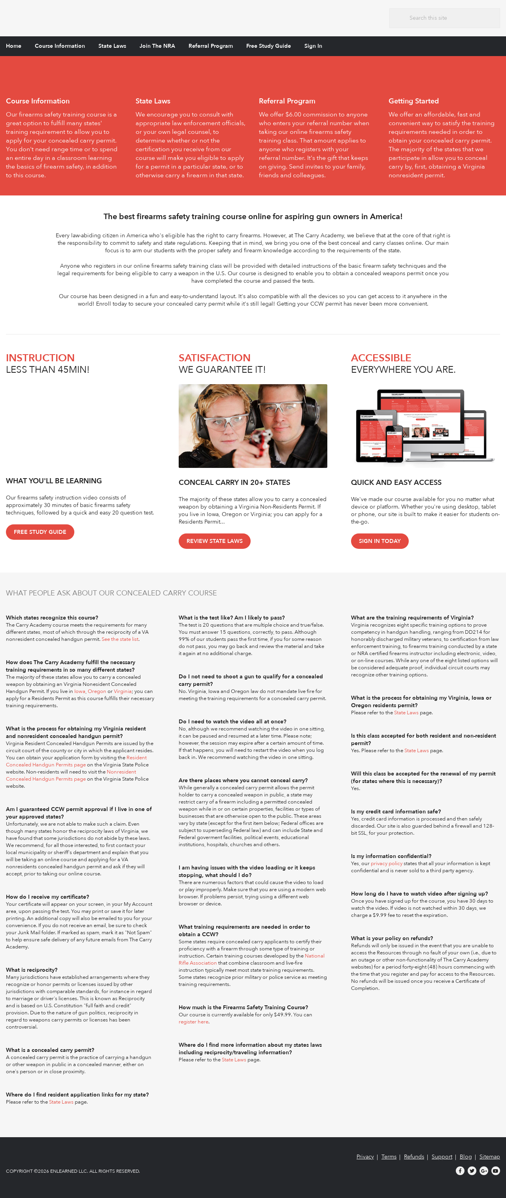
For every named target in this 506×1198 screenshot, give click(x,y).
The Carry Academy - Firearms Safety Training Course (65, 17)
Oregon (97, 691)
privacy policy (386, 863)
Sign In (313, 46)
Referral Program (211, 46)
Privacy (365, 1156)
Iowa (79, 691)
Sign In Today (380, 541)
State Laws (112, 46)
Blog (466, 1156)
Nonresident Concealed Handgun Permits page (71, 775)
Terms (388, 1156)
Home (13, 46)
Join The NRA (157, 46)
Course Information (60, 46)
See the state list (120, 639)
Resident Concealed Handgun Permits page (76, 761)
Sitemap (490, 1156)
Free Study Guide (268, 46)
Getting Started (414, 101)
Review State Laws (215, 541)
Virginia (123, 691)
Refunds (414, 1156)
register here (193, 1021)
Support (442, 1156)
